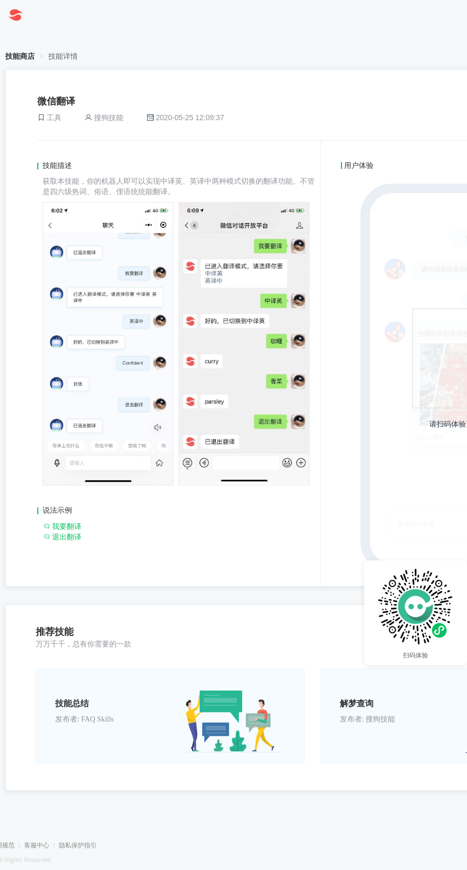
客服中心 (36, 845)
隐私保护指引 (78, 845)
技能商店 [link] (20, 56)
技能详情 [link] (63, 56)
